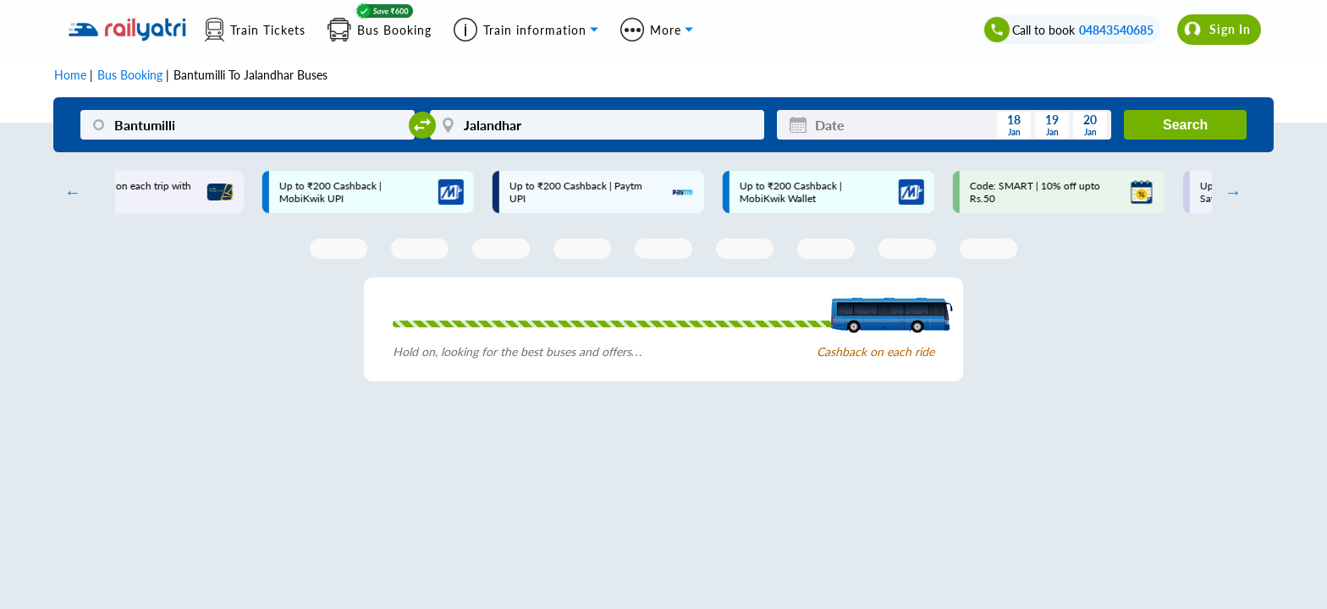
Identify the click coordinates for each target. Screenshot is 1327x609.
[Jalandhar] (597, 125)
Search (1185, 125)
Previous (68, 192)
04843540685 (1116, 30)
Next (1229, 192)
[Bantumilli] (247, 125)
